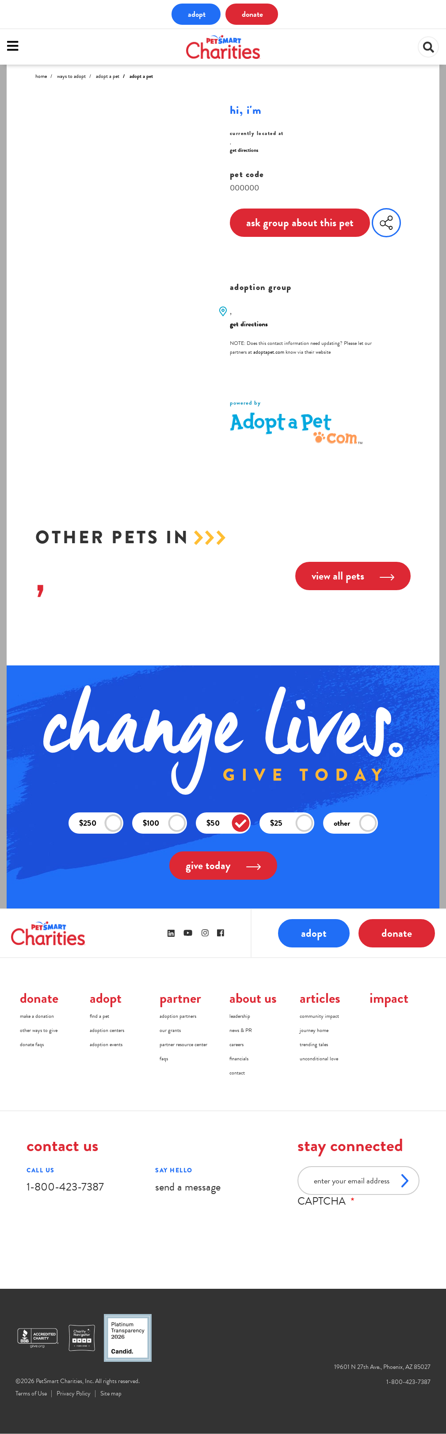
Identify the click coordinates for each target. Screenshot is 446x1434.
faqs (164, 1059)
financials (238, 1059)
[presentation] (364, 1224)
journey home (314, 1030)
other (355, 823)
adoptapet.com (268, 352)
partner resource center (183, 1044)
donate (252, 14)
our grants (170, 1030)
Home (41, 76)
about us (253, 998)
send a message (188, 1187)
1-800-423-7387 (65, 1187)
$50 (228, 823)
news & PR (240, 1030)
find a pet (99, 1016)
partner (180, 998)
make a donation (37, 1016)
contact (237, 1073)
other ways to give (38, 1030)
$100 (164, 823)
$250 (100, 823)
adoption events (106, 1044)
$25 (291, 823)
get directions (244, 150)
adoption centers (107, 1030)
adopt (197, 14)
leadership (239, 1016)
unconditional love (319, 1059)
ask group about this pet (300, 222)
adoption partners (178, 1016)
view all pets (353, 576)
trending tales (314, 1044)
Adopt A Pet (107, 76)
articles (320, 998)
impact (389, 998)
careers (236, 1044)
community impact (319, 1016)
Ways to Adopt (71, 76)
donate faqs (32, 1044)
